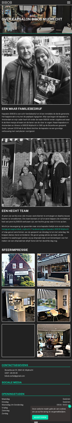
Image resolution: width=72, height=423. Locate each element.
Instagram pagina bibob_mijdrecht (16, 229)
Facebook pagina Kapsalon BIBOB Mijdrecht (50, 229)
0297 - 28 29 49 (11, 373)
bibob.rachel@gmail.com (15, 376)
